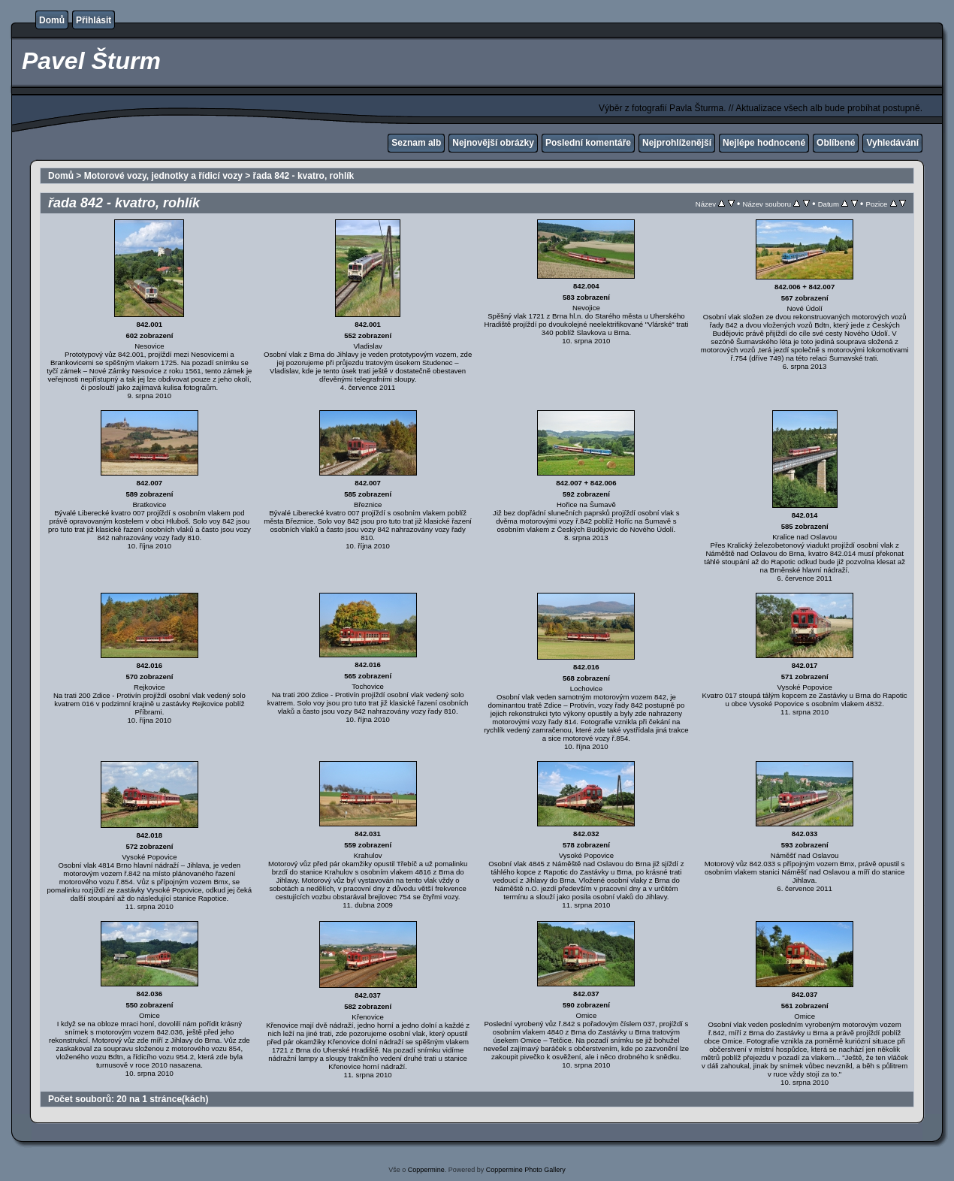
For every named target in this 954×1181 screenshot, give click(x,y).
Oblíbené (836, 142)
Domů (52, 20)
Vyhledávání (892, 142)
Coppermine (426, 1169)
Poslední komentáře (588, 142)
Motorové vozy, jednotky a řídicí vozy (163, 176)
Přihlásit (93, 20)
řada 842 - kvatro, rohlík (304, 176)
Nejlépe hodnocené (764, 142)
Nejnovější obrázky (493, 142)
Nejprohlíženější (676, 142)
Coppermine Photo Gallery (526, 1169)
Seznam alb (416, 142)
